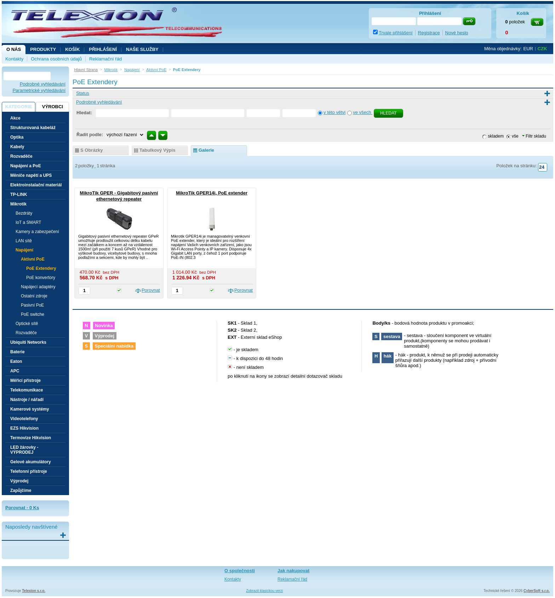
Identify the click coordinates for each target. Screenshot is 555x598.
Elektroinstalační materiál (36, 184)
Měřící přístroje (25, 380)
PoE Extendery (41, 268)
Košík (72, 49)
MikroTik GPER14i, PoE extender (211, 193)
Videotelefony (24, 418)
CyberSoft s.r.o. (536, 591)
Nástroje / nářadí (27, 399)
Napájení (24, 250)
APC (14, 370)
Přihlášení (103, 49)
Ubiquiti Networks (28, 342)
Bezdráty (24, 213)
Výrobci (52, 106)
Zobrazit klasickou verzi (264, 591)
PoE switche (32, 314)
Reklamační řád (105, 59)
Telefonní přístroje (28, 471)
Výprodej (19, 480)
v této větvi (334, 112)
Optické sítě (27, 323)
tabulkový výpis (157, 150)
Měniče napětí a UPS (31, 175)
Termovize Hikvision (30, 437)
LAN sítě (24, 240)
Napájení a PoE (25, 165)
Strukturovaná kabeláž (33, 127)
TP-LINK (18, 194)
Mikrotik (18, 204)
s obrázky (91, 150)
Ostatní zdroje (34, 296)
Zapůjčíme (20, 490)
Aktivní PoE (33, 259)
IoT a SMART (28, 222)
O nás (13, 49)
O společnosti (239, 570)
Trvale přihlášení (396, 32)
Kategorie (18, 106)
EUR (528, 48)
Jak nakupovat (293, 570)
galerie (206, 150)
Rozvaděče (21, 156)
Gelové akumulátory (30, 461)
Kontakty (14, 59)
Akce (15, 118)
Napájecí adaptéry (38, 286)
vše (515, 136)
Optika (16, 137)
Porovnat (151, 290)
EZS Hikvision (24, 428)
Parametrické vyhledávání (38, 90)
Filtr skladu (534, 136)
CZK (542, 48)
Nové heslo (456, 32)
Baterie (17, 351)
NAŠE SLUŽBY (142, 49)
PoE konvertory (40, 277)
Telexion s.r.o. (33, 591)
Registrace (429, 32)
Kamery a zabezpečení (37, 231)
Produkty (43, 49)
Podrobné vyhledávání (42, 84)
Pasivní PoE (32, 305)
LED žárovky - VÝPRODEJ (24, 450)
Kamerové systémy (29, 409)
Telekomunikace (26, 390)
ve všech (362, 112)
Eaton (16, 361)
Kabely (17, 146)
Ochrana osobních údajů (56, 59)
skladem (496, 136)
